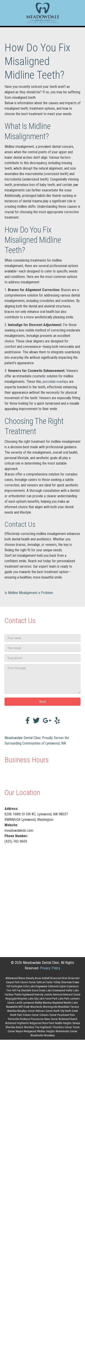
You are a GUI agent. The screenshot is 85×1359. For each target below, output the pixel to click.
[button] (42, 702)
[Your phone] (42, 658)
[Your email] (42, 648)
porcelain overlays (55, 381)
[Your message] (42, 679)
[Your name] (42, 638)
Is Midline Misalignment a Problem (29, 593)
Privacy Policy (50, 968)
